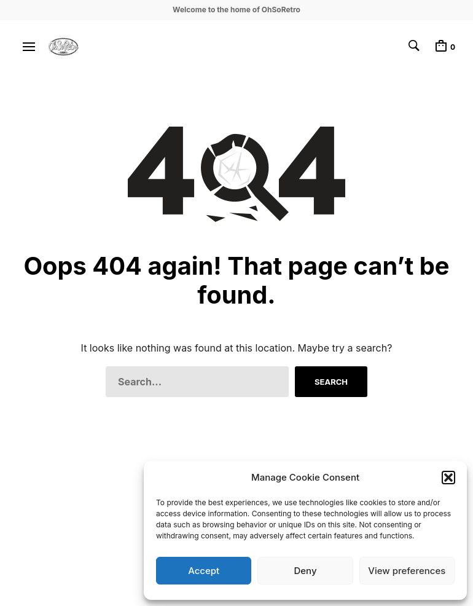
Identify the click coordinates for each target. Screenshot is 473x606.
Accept (203, 570)
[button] (448, 477)
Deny (305, 570)
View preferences (406, 570)
